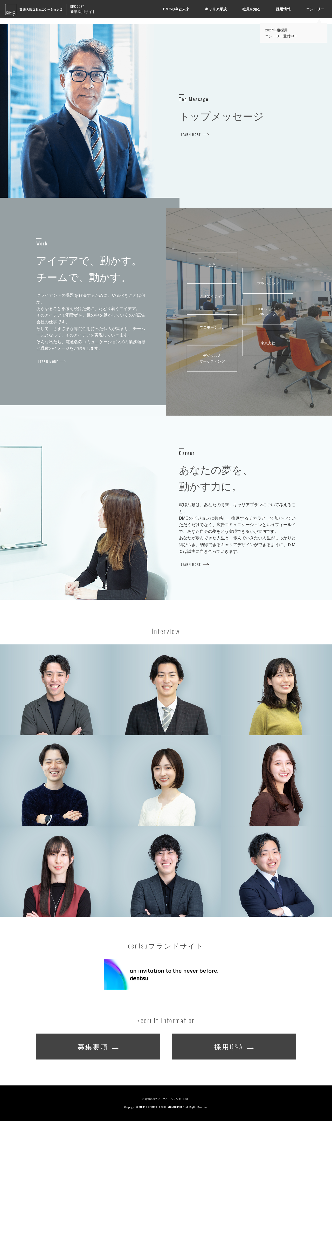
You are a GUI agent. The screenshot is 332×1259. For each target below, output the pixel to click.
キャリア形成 (216, 9)
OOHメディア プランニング (268, 450)
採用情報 (283, 9)
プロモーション (212, 465)
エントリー (315, 9)
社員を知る (251, 9)
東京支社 (268, 481)
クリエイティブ (212, 434)
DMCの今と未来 (176, 9)
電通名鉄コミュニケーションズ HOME (167, 1237)
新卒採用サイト (83, 9)
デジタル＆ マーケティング (212, 496)
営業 (212, 403)
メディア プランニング (268, 419)
